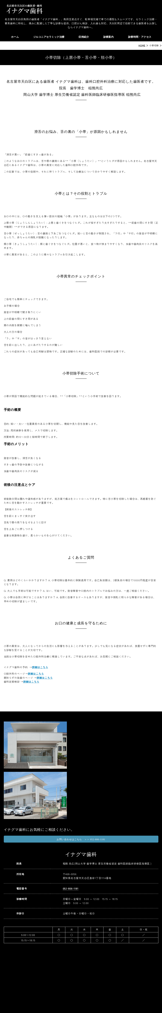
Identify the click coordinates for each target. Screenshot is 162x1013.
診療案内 (108, 37)
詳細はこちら (40, 667)
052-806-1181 (71, 888)
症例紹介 (83, 37)
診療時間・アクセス (139, 37)
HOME (141, 45)
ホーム (15, 37)
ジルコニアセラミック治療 (48, 37)
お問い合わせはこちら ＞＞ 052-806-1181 (81, 839)
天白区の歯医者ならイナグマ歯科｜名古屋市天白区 (24, 8)
